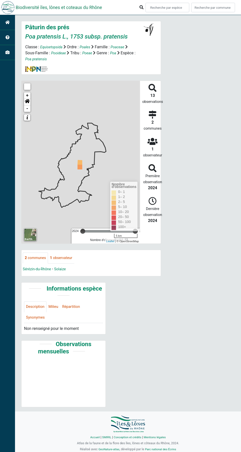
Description (36, 307)
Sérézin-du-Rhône (38, 269)
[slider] (82, 231)
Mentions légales (157, 437)
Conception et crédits (127, 437)
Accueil (92, 437)
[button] (27, 102)
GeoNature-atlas (107, 449)
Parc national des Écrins (161, 449)
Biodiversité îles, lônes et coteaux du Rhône (59, 7)
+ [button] (27, 96)
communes (36, 258)
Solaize (63, 269)
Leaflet (110, 241)
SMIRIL (105, 437)
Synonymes (36, 318)
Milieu (55, 307)
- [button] (27, 109)
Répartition (74, 307)
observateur (64, 258)
